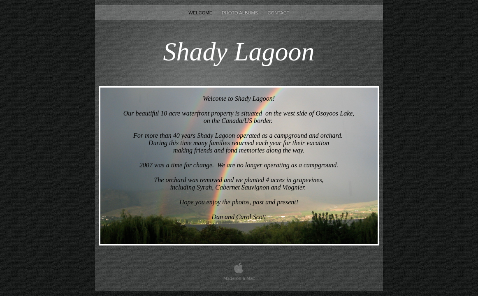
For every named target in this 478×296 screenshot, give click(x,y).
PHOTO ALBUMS (240, 12)
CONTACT (278, 12)
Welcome (200, 12)
